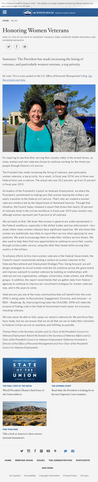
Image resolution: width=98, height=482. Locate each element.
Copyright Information (49, 475)
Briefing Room (24, 460)
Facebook (17, 44)
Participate (83, 460)
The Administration (60, 460)
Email (25, 44)
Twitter (9, 44)
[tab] (4, 12)
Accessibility (30, 475)
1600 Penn (47, 468)
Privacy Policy (70, 475)
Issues (41, 460)
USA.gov (84, 475)
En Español (14, 475)
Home (5, 20)
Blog (14, 20)
